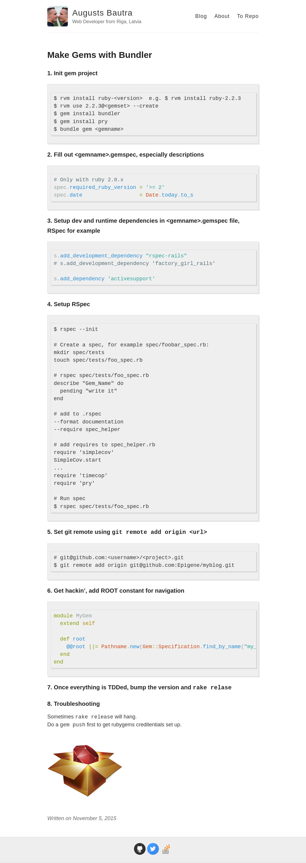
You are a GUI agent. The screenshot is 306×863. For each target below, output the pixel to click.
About (222, 16)
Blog (201, 16)
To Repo (248, 16)
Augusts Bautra (102, 12)
